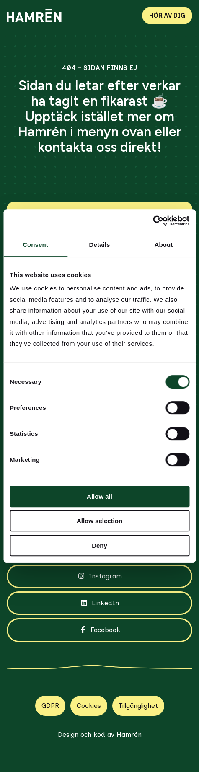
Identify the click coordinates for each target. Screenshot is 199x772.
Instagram (99, 576)
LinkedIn (99, 603)
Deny (99, 545)
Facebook (99, 629)
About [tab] (164, 244)
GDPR (50, 706)
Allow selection (99, 520)
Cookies (89, 706)
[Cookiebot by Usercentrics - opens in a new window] (152, 220)
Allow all (99, 496)
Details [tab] (99, 244)
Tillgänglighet (138, 706)
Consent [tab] (35, 244)
